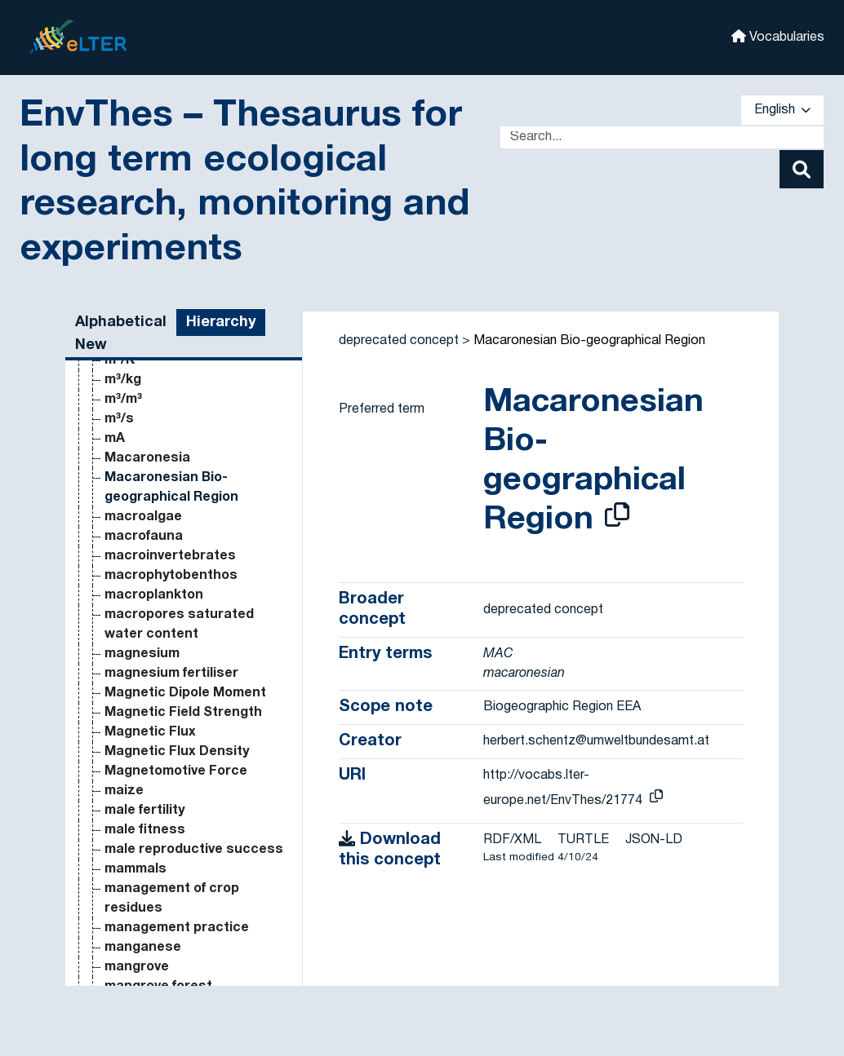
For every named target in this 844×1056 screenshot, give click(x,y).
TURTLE (583, 840)
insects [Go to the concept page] (129, 679)
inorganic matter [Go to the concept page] (159, 522)
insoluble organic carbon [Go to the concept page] (185, 699)
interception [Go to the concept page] (144, 718)
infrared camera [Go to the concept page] (156, 464)
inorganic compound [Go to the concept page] (171, 503)
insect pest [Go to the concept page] (142, 640)
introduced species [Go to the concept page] (168, 914)
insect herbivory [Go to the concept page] (157, 620)
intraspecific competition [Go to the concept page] (186, 875)
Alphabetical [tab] (121, 322)
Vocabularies (777, 36)
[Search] (801, 169)
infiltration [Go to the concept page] (138, 444)
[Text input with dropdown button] (662, 137)
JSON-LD (653, 840)
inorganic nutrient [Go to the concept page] (163, 581)
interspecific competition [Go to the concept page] (186, 796)
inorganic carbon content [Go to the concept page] (187, 483)
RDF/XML (512, 840)
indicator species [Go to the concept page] (161, 405)
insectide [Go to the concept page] (135, 659)
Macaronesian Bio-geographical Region (589, 341)
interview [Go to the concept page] (134, 836)
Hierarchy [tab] (220, 322)
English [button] (782, 110)
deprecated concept (399, 341)
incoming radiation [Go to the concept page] (164, 366)
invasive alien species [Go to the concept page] (175, 953)
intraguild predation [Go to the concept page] (168, 855)
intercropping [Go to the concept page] (148, 738)
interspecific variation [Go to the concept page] (176, 816)
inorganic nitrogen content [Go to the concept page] (192, 562)
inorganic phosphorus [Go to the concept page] (176, 601)
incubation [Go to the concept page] (139, 385)
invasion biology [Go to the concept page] (155, 933)
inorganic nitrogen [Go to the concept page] (164, 542)
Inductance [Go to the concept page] (141, 425)
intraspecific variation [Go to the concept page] (176, 894)
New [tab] (91, 345)
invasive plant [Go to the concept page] (148, 973)
